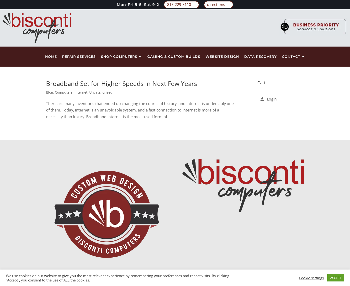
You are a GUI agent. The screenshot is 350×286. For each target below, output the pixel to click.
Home (51, 57)
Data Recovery (260, 57)
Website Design (222, 57)
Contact (291, 57)
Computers (64, 92)
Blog (49, 92)
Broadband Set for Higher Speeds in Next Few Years (121, 83)
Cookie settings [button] (311, 278)
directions (216, 4)
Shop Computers (119, 57)
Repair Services (79, 57)
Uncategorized (100, 92)
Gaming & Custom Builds (173, 57)
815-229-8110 (179, 4)
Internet (80, 92)
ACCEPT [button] (335, 277)
